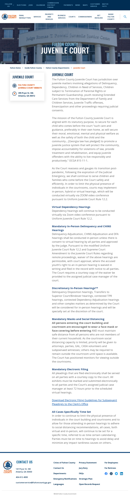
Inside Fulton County (110, 16)
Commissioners (85, 17)
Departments (59, 473)
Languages (58, 484)
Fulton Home (15, 68)
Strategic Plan (85, 479)
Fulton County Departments (57, 68)
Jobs (31, 5)
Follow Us (9, 5)
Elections (21, 5)
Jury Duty (83, 468)
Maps (85, 5)
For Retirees (110, 468)
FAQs (81, 473)
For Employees (111, 462)
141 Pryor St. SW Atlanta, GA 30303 (24, 470)
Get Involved (99, 16)
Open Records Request (89, 484)
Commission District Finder (53, 5)
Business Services (62, 16)
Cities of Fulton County (64, 462)
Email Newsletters (25, 16)
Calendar (40, 5)
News (77, 5)
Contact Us (58, 468)
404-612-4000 (22, 477)
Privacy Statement (88, 462)
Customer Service (95, 5)
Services (37, 17)
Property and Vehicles (49, 16)
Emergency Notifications (65, 479)
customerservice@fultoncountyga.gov (33, 482)
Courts (72, 17)
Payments (68, 5)
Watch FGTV (105, 5)
